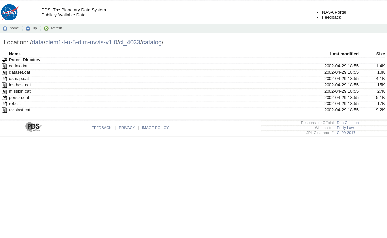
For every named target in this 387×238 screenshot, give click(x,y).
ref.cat (15, 103)
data (38, 42)
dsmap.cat (19, 78)
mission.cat (20, 91)
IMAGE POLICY (155, 128)
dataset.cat (19, 72)
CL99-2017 (345, 133)
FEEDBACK (102, 128)
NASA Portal (334, 12)
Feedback (331, 17)
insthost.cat (20, 84)
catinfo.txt (18, 65)
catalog (152, 42)
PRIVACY (127, 128)
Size (380, 53)
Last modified (344, 53)
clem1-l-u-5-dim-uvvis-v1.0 (81, 42)
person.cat (19, 97)
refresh (56, 28)
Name (15, 53)
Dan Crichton (347, 123)
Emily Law (344, 128)
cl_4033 (129, 42)
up (35, 28)
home (14, 28)
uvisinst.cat (19, 109)
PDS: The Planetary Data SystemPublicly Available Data (73, 12)
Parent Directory (24, 59)
